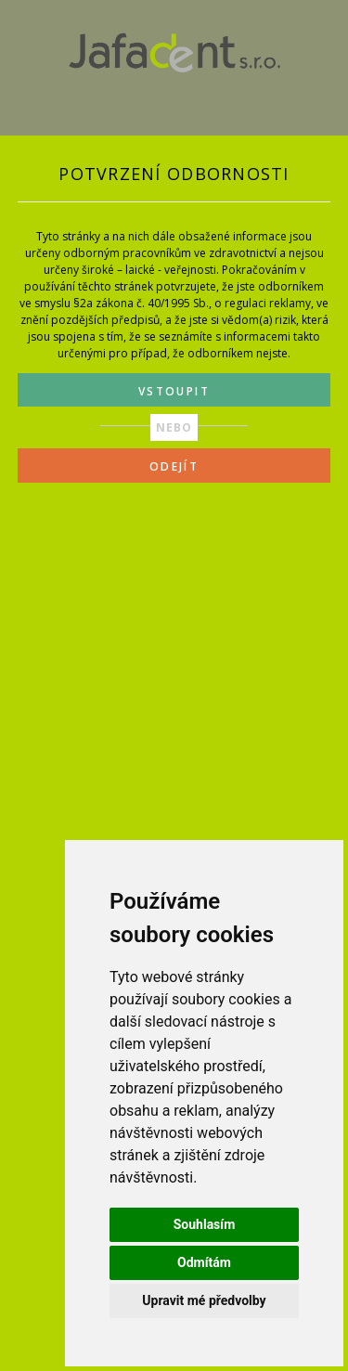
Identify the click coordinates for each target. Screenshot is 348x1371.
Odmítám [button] (204, 1262)
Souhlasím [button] (205, 1224)
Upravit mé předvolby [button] (203, 1300)
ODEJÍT (174, 466)
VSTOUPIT (174, 391)
